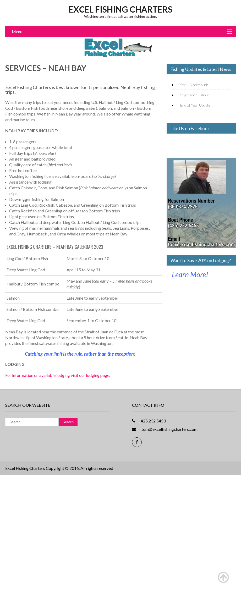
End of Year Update (195, 105)
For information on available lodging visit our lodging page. (57, 375)
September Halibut (194, 95)
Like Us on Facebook (190, 128)
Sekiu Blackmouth (194, 84)
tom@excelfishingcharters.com (169, 429)
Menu (17, 31)
